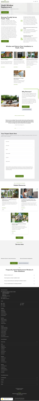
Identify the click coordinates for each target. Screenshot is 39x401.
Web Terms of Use (21, 398)
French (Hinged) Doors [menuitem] (4, 369)
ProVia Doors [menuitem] (3, 359)
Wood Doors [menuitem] (3, 348)
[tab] (15, 128)
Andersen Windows (4, 320)
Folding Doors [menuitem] (3, 367)
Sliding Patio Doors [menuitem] (3, 368)
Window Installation (4, 59)
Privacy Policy (17, 398)
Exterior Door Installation (18, 59)
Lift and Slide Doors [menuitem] (4, 365)
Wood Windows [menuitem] (3, 312)
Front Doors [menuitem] (2, 372)
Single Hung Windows (4, 327)
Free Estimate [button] (5, 12)
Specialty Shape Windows (5, 336)
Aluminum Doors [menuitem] (3, 351)
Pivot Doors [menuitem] (2, 371)
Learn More (15, 84)
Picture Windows (3, 331)
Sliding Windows (3, 332)
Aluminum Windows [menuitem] (4, 314)
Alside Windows (3, 323)
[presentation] (37, 1)
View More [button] (19, 237)
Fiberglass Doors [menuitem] (3, 347)
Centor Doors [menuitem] (3, 360)
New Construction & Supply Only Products (19, 79)
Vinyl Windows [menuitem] (3, 311)
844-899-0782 (4, 297)
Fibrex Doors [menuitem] (3, 352)
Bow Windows (3, 335)
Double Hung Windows (4, 328)
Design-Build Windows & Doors (32, 59)
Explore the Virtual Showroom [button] (23, 263)
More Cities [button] (14, 263)
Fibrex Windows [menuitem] (3, 315)
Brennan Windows (3, 319)
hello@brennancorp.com (5, 298)
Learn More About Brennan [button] (27, 109)
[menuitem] (4, 375)
